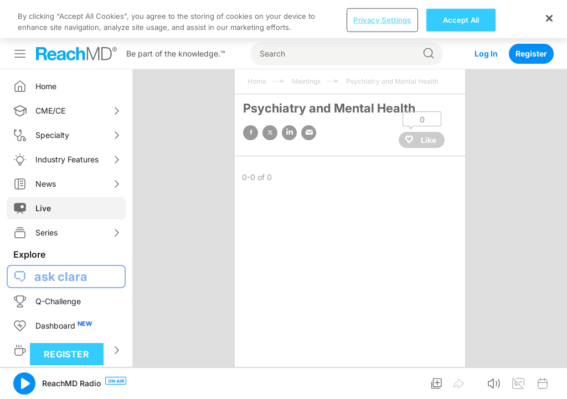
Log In (486, 53)
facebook (250, 132)
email (308, 132)
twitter (269, 132)
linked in (289, 132)
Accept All (461, 19)
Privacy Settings (382, 19)
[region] (283, 19)
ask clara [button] (60, 276)
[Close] (549, 18)
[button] (24, 383)
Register (531, 53)
